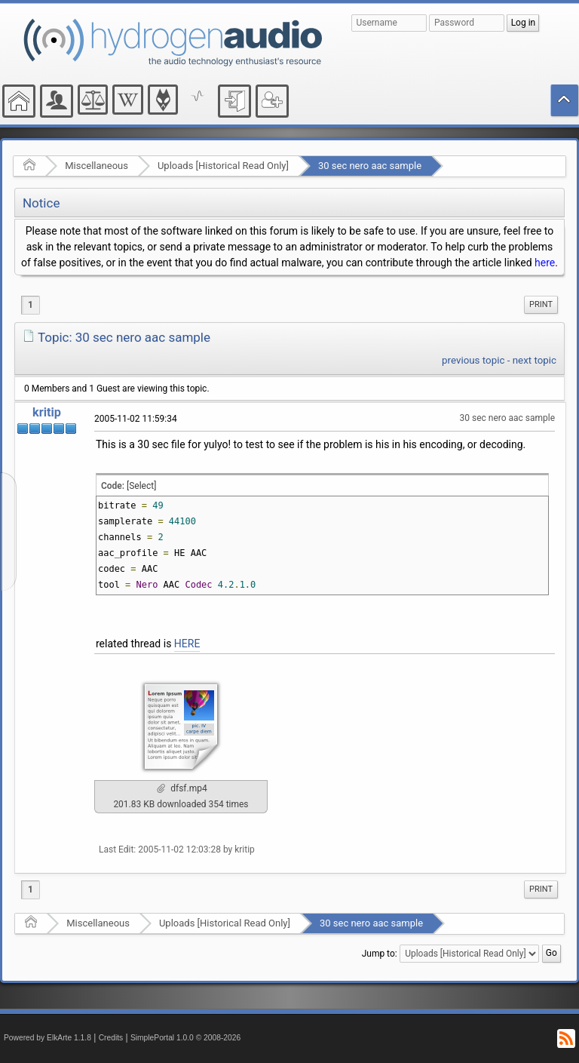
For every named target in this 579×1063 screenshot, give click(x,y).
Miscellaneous (96, 165)
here (545, 263)
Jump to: (379, 953)
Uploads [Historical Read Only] (223, 165)
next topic (534, 360)
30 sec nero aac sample (369, 165)
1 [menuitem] (30, 305)
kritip (46, 412)
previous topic (473, 360)
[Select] (141, 486)
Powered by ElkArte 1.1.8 (47, 1038)
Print (541, 304)
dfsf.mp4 (182, 788)
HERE (187, 643)
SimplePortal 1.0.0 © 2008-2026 (185, 1038)
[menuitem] (541, 305)
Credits (111, 1038)
